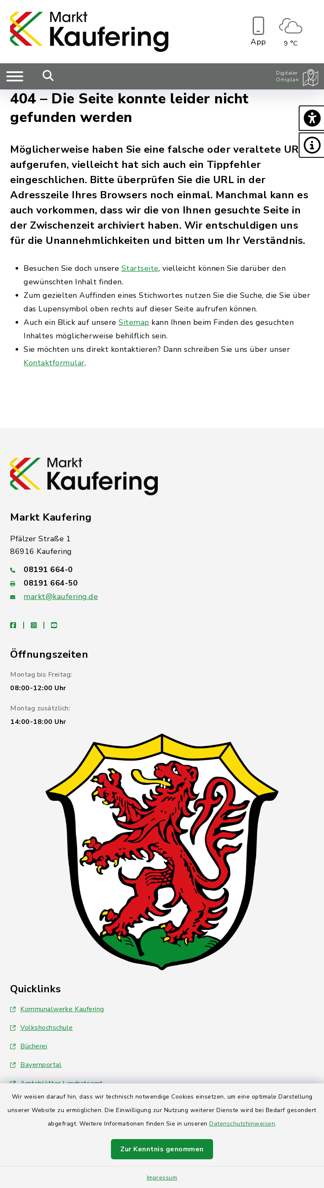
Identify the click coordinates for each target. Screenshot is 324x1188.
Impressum (162, 1178)
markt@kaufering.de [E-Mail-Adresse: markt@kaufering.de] (61, 596)
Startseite (140, 268)
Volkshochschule (41, 1027)
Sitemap (134, 322)
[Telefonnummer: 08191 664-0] (162, 569)
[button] (311, 118)
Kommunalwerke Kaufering (57, 1009)
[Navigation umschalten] (15, 76)
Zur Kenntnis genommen (162, 1149)
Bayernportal (36, 1064)
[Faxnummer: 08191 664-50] (162, 583)
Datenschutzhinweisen (242, 1124)
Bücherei (28, 1046)
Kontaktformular (54, 363)
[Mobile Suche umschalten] (48, 76)
